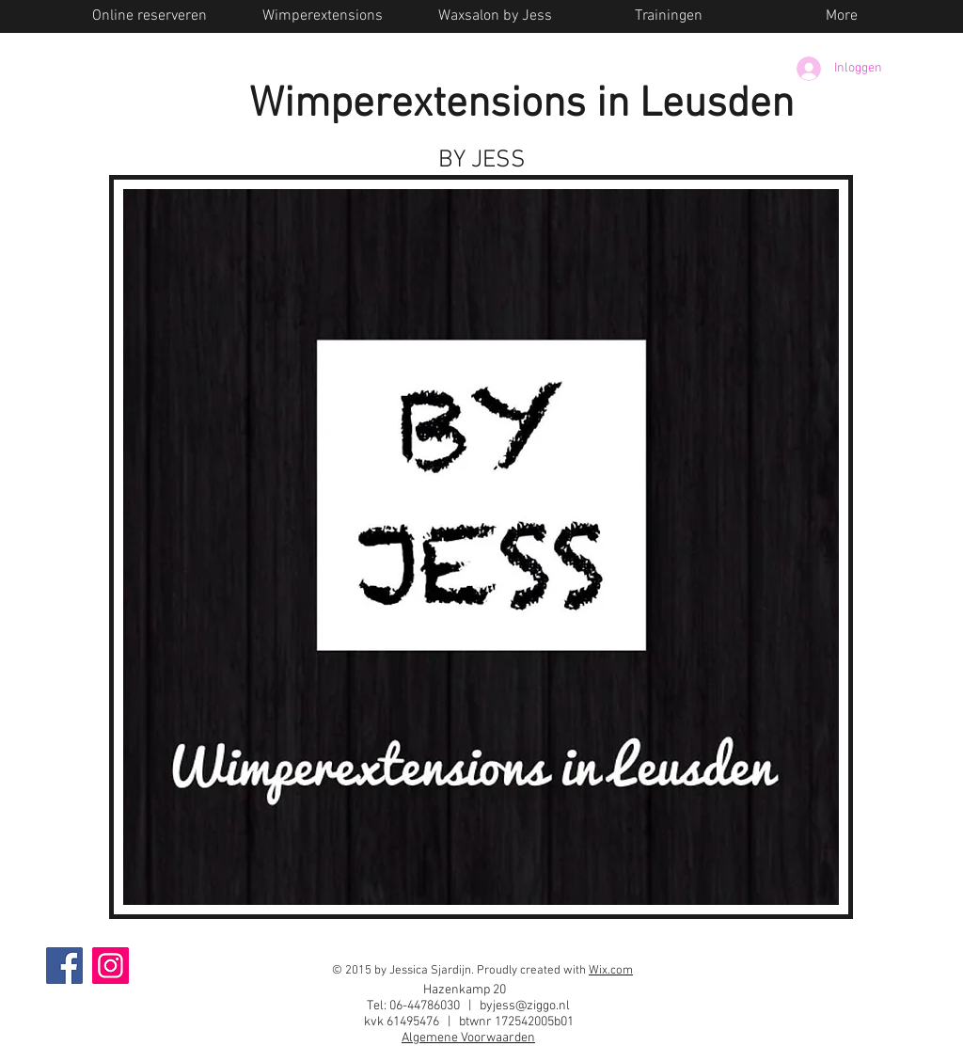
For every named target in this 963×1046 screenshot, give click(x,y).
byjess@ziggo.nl (525, 1006)
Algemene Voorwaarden (468, 1038)
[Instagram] (110, 965)
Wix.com (611, 970)
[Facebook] (64, 965)
